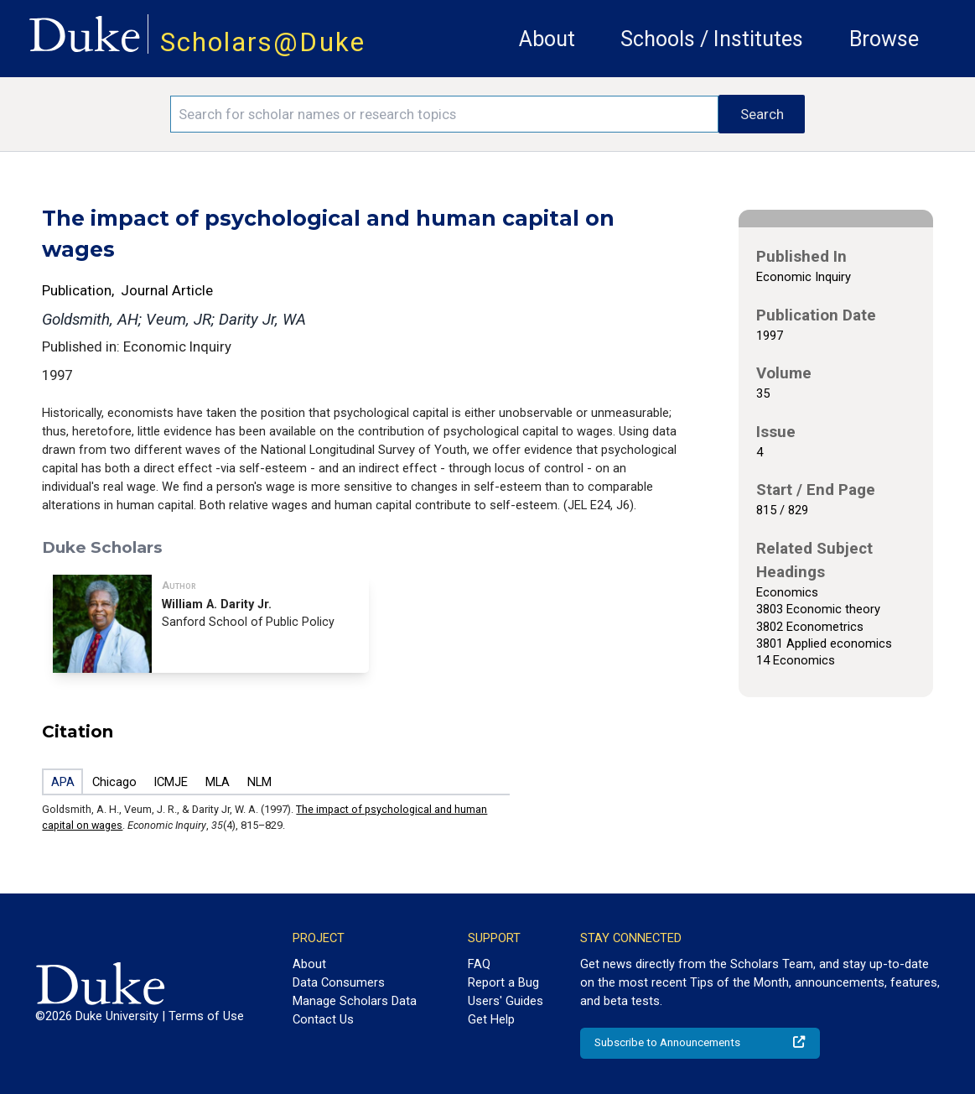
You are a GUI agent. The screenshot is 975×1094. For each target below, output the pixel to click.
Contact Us (323, 1019)
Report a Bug (503, 982)
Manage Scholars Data (355, 1000)
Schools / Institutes (711, 39)
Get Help (491, 1019)
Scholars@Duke (263, 42)
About (547, 39)
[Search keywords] (444, 114)
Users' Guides (505, 1000)
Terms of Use (206, 1016)
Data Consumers (339, 982)
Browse (884, 39)
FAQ (479, 964)
